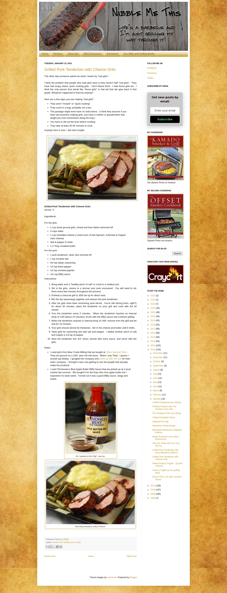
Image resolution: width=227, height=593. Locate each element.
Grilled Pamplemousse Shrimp (167, 402)
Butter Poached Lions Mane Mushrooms (166, 437)
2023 (153, 304)
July (155, 374)
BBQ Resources (92, 53)
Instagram (152, 68)
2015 (153, 337)
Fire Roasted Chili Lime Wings (167, 413)
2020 (153, 316)
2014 (153, 341)
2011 (153, 485)
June (155, 378)
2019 (153, 320)
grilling (67, 542)
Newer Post (49, 556)
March (156, 390)
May (155, 382)
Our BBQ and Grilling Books (139, 53)
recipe (78, 542)
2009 (153, 494)
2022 (153, 308)
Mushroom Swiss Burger (164, 425)
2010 (153, 489)
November (158, 357)
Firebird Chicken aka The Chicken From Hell (164, 407)
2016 (153, 333)
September (158, 365)
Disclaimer (112, 53)
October (157, 361)
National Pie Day (160, 421)
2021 (153, 312)
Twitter (150, 78)
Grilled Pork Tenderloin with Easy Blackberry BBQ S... (166, 451)
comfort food (57, 542)
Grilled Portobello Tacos (164, 417)
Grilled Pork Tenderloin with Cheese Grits (80, 69)
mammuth (112, 577)
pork (72, 542)
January (157, 399)
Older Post (131, 556)
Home (44, 53)
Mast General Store (116, 352)
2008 (153, 498)
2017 (153, 329)
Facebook (152, 73)
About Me (73, 53)
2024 (153, 299)
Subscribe (165, 119)
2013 (153, 345)
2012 (153, 349)
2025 (153, 295)
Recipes (57, 53)
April (155, 386)
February (157, 394)
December (158, 353)
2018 (153, 324)
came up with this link (110, 358)
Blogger (133, 577)
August (156, 370)
